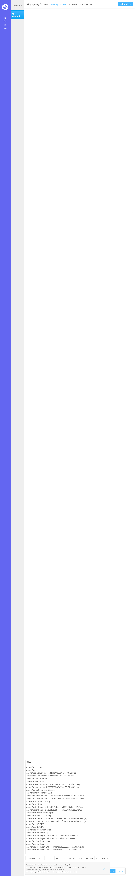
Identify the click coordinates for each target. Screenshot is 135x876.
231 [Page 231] (74, 858)
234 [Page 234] (91, 858)
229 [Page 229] (63, 858)
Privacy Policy (41, 870)
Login (120, 871)
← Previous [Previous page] (31, 858)
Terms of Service (58, 870)
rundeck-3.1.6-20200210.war (80, 4)
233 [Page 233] (86, 858)
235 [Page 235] (97, 858)
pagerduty (17, 5)
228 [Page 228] (57, 858)
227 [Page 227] (51, 858)
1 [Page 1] (39, 858)
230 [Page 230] (69, 858)
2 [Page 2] (42, 858)
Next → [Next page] (105, 858)
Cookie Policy (31, 870)
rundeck (44, 4)
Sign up (110, 871)
